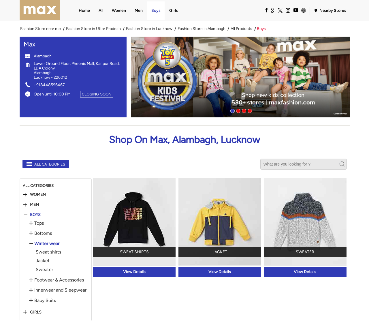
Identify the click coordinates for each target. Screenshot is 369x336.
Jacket (43, 260)
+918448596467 (49, 84)
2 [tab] (237, 110)
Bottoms (43, 233)
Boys (35, 215)
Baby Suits (45, 300)
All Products (241, 29)
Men (34, 204)
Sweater (44, 269)
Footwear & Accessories (59, 280)
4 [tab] (249, 110)
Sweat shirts (48, 252)
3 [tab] (243, 110)
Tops (39, 223)
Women (38, 194)
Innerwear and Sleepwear (60, 290)
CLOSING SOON (97, 94)
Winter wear (46, 243)
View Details (134, 271)
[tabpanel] (240, 77)
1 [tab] (231, 110)
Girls (36, 312)
